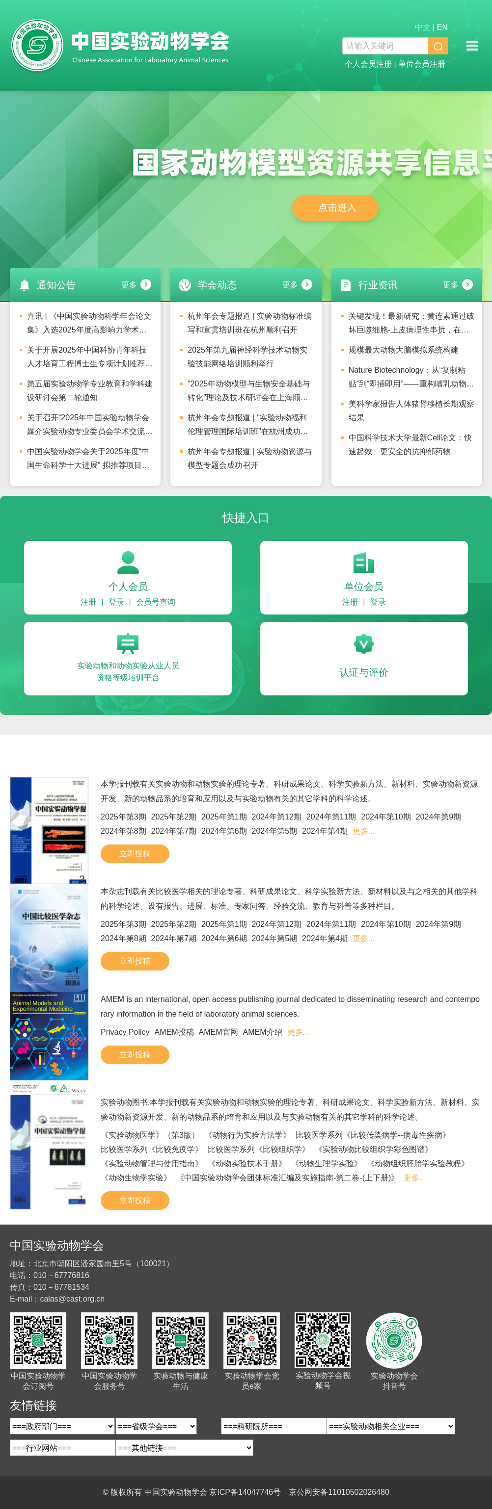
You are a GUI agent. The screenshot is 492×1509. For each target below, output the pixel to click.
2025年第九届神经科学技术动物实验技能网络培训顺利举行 (247, 357)
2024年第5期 (275, 831)
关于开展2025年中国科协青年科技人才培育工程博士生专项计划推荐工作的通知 (90, 359)
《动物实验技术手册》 (247, 1163)
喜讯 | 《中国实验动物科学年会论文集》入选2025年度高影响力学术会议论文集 (89, 325)
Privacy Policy (125, 1032)
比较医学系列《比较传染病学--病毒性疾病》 (373, 1135)
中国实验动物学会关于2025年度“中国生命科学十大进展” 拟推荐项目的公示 (88, 461)
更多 (129, 285)
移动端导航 (472, 45)
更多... (364, 831)
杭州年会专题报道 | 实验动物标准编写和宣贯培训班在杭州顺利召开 (250, 323)
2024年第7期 (174, 831)
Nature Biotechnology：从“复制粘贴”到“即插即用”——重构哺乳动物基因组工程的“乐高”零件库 (411, 379)
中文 (423, 27)
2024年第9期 (439, 817)
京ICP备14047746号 (245, 1492)
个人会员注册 (368, 64)
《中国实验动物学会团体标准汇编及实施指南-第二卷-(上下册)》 (287, 1178)
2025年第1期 (224, 817)
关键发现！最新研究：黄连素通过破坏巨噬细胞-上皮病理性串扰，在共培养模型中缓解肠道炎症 (411, 325)
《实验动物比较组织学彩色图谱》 (374, 1149)
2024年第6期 (224, 831)
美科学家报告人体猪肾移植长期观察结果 (411, 411)
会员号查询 (155, 602)
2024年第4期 (325, 831)
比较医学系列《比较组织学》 (259, 1149)
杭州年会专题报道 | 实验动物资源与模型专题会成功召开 (250, 458)
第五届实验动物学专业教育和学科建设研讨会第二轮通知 (90, 391)
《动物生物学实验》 (136, 1178)
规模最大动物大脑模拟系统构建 (404, 350)
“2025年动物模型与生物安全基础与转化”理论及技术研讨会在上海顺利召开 (249, 393)
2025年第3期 (123, 817)
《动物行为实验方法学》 (247, 1135)
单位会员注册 (421, 64)
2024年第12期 (276, 817)
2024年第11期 (331, 817)
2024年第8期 (123, 831)
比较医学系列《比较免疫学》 (152, 1149)
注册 (88, 602)
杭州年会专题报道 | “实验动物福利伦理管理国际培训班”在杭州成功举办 (248, 427)
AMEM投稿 (174, 1032)
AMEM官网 (218, 1032)
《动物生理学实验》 (326, 1163)
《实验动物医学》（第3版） (150, 1135)
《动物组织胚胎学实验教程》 (418, 1163)
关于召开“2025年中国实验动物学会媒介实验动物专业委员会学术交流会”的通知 (88, 427)
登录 (116, 602)
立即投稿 (135, 853)
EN (442, 27)
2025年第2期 (174, 817)
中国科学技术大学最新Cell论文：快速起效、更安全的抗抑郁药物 (410, 445)
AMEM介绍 (262, 1032)
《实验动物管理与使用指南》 (152, 1163)
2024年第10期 (385, 817)
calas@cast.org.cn (72, 1299)
